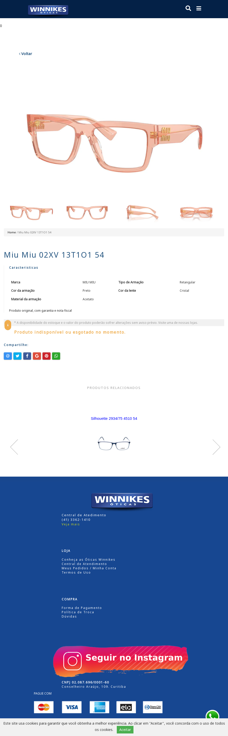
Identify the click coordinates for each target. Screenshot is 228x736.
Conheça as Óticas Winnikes (89, 559)
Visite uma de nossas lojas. (178, 323)
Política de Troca (78, 612)
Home (12, 232)
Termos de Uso (76, 572)
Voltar (25, 53)
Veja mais (71, 524)
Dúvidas (69, 616)
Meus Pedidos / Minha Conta (89, 568)
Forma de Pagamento (82, 608)
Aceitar (125, 729)
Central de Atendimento (84, 564)
